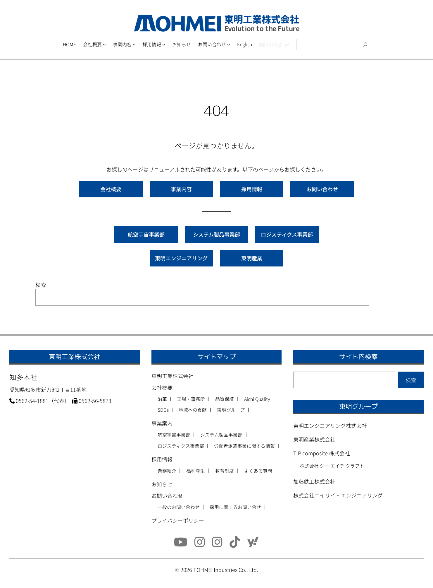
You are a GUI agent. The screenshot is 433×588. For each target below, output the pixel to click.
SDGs (163, 410)
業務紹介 (167, 471)
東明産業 (251, 258)
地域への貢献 (193, 410)
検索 (40, 284)
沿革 (162, 399)
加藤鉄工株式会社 (314, 481)
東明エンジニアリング (181, 258)
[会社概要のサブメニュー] (104, 44)
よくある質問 (258, 471)
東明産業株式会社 (314, 439)
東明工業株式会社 (172, 376)
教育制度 (224, 471)
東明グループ (231, 410)
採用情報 (251, 189)
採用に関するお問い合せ (235, 507)
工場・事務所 (191, 399)
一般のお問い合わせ (179, 507)
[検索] (365, 44)
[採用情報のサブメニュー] (163, 44)
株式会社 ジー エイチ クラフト (332, 465)
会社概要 (110, 189)
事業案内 (161, 423)
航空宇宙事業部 (146, 234)
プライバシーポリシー (177, 520)
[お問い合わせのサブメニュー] (228, 44)
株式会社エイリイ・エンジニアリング (338, 495)
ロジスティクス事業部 (287, 234)
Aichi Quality (257, 399)
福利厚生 (195, 471)
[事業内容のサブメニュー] (134, 44)
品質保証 (224, 399)
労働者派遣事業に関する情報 (244, 446)
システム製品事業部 (216, 234)
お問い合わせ (322, 189)
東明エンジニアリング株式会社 (330, 425)
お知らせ (161, 484)
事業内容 (181, 189)
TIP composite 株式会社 (321, 453)
